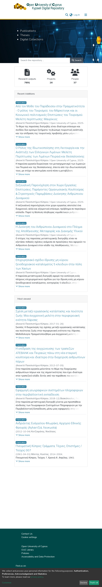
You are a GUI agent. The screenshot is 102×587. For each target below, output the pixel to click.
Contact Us (26, 533)
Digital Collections (31, 39)
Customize (6, 582)
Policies (25, 553)
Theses (25, 35)
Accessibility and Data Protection (38, 556)
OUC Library (27, 549)
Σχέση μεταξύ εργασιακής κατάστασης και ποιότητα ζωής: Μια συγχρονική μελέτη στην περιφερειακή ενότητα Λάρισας (49, 315)
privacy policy (37, 577)
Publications (28, 31)
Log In (77, 14)
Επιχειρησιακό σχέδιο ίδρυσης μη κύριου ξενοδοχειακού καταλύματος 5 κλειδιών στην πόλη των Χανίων (49, 264)
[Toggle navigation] (86, 15)
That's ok (94, 582)
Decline (83, 582)
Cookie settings (29, 537)
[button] (71, 15)
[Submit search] (67, 15)
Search (76, 60)
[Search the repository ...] (44, 60)
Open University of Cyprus (34, 546)
